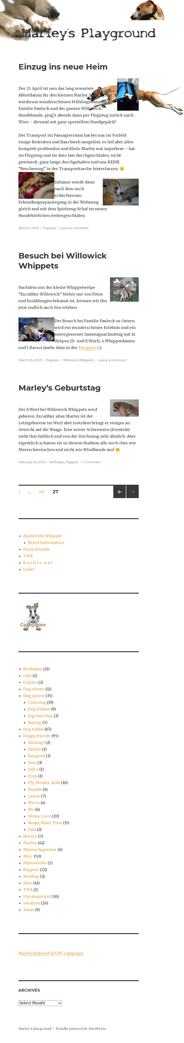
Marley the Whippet (42, 535)
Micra (34, 802)
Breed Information (46, 542)
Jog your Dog (40, 715)
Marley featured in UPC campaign (50, 953)
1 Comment (91, 462)
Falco (33, 769)
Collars (30, 682)
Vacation (31, 903)
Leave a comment (74, 228)
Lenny (34, 796)
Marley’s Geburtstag (59, 387)
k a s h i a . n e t (37, 562)
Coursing (37, 702)
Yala (32, 829)
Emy (32, 762)
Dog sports (34, 695)
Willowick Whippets (78, 360)
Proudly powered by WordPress (81, 1029)
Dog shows (34, 689)
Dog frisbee (39, 709)
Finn (32, 776)
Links (28, 569)
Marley (30, 842)
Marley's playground (35, 1029)
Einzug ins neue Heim (63, 66)
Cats (27, 675)
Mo (31, 809)
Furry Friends (36, 549)
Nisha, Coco (39, 816)
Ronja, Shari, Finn (45, 822)
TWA (28, 556)
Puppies (49, 228)
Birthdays (57, 462)
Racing (34, 722)
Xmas (28, 909)
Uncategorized (37, 896)
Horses (30, 836)
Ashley (34, 749)
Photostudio (35, 862)
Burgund (36, 755)
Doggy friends (37, 735)
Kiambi (35, 789)
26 (43, 492)
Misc (28, 856)
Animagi (36, 742)
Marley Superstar (40, 849)
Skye (27, 883)
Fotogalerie (89, 347)
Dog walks (33, 729)
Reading (31, 876)
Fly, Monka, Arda (44, 782)
